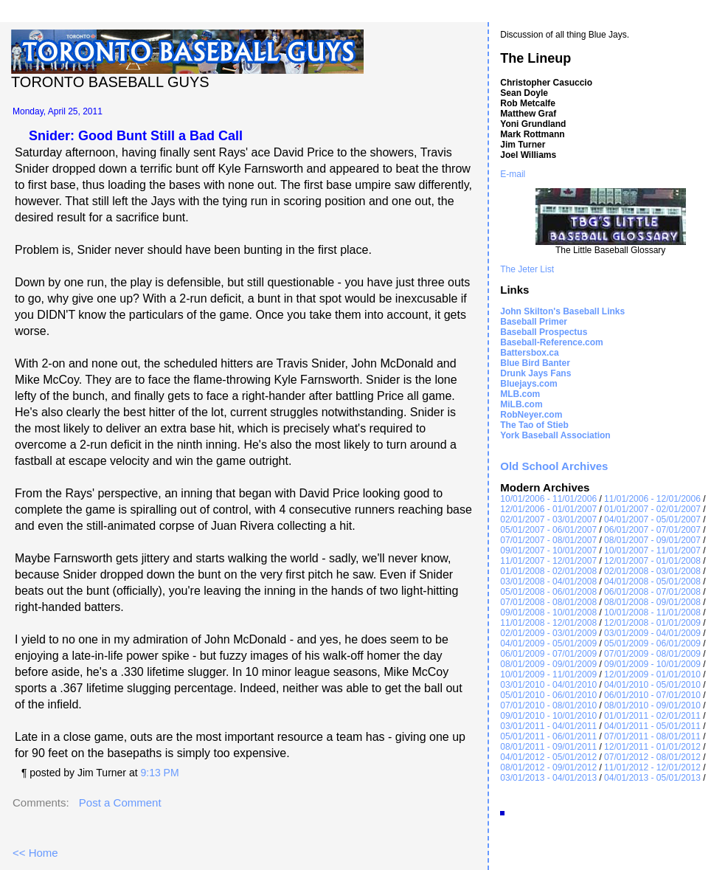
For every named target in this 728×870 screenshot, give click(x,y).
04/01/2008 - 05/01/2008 (652, 581)
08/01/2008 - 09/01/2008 (652, 602)
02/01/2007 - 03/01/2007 (548, 519)
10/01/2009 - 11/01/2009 (548, 674)
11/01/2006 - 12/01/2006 (652, 499)
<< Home (35, 852)
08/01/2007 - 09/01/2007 (652, 540)
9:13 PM (159, 772)
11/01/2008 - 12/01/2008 (548, 623)
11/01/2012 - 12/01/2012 (652, 767)
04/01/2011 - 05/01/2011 (652, 726)
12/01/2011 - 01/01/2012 (652, 747)
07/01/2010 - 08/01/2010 (548, 705)
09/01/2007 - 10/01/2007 (548, 550)
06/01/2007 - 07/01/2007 (652, 530)
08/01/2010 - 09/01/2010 (652, 705)
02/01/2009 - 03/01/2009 (548, 633)
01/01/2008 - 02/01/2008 (548, 571)
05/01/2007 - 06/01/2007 (548, 530)
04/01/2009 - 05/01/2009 (548, 643)
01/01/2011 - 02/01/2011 (652, 716)
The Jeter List (527, 269)
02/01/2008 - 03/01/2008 (652, 571)
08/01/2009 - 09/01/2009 (548, 664)
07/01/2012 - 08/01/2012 (652, 757)
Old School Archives (554, 466)
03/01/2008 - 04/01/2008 (548, 581)
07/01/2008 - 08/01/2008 (548, 602)
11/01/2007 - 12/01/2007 (548, 561)
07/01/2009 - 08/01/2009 (652, 654)
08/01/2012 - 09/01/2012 (548, 767)
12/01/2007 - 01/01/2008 (652, 561)
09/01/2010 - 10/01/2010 (548, 716)
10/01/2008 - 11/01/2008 (652, 612)
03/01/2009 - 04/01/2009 (652, 633)
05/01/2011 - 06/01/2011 (548, 736)
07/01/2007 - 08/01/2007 (548, 540)
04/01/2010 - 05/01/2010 (652, 685)
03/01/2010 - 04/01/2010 (548, 685)
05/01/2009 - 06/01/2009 (652, 643)
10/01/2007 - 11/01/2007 (652, 550)
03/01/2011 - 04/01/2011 (548, 726)
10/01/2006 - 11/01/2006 (548, 499)
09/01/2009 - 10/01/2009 (652, 664)
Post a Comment (120, 802)
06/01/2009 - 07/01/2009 (548, 654)
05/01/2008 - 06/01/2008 (548, 592)
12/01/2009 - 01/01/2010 (652, 674)
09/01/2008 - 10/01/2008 (548, 612)
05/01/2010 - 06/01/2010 (548, 695)
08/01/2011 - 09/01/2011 (548, 747)
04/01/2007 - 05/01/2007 (652, 519)
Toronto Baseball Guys (110, 82)
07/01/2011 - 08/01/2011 (652, 736)
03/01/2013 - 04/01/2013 (548, 778)
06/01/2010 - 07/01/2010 (652, 695)
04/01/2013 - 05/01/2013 (652, 778)
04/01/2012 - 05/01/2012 (548, 757)
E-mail (512, 174)
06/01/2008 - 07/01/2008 (652, 592)
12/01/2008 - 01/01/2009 (652, 623)
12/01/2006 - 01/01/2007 (548, 509)
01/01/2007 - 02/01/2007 (652, 509)
